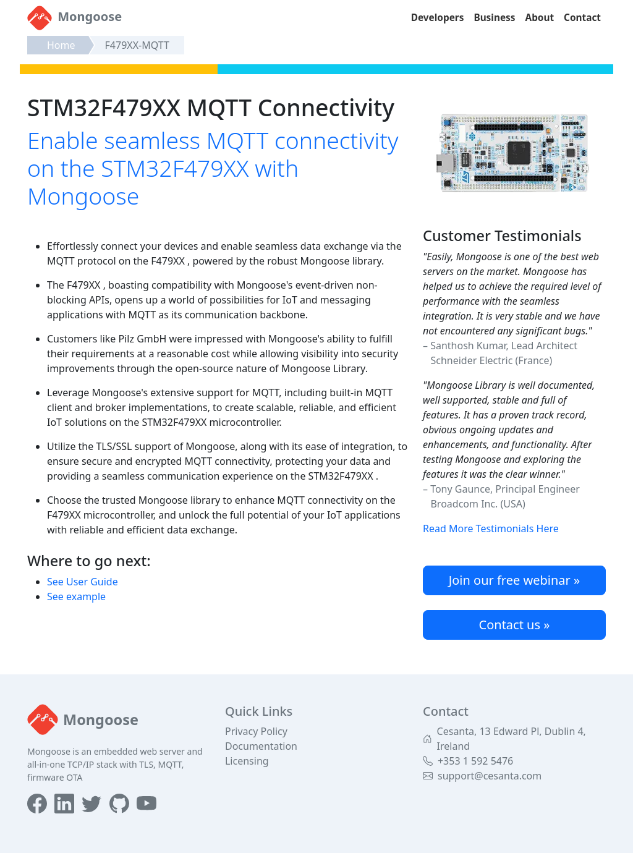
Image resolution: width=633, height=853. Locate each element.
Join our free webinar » (514, 580)
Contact (582, 17)
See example (76, 596)
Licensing (247, 761)
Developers (437, 17)
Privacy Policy (256, 731)
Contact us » (514, 624)
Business (494, 17)
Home (61, 45)
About (539, 17)
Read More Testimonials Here (491, 528)
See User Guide (82, 581)
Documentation (261, 746)
